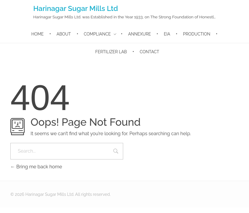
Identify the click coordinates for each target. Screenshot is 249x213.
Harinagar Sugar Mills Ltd (75, 8)
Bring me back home (36, 167)
